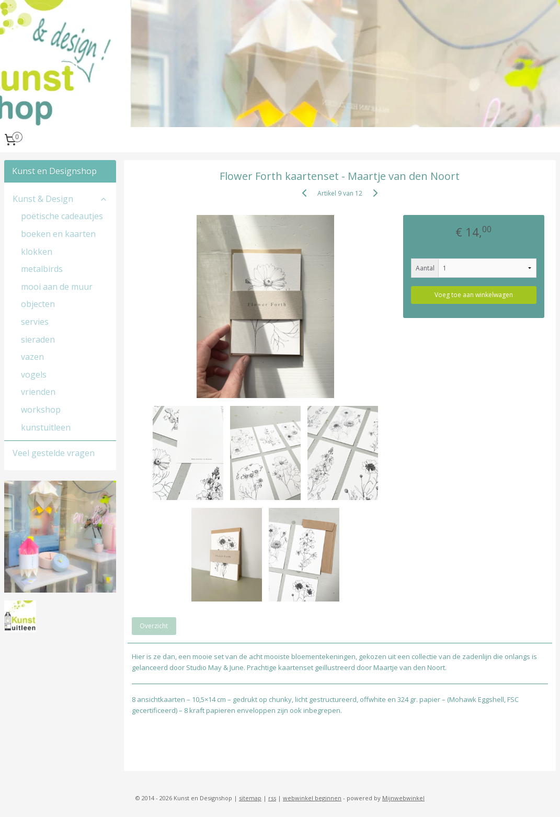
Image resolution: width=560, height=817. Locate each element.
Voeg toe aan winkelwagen (474, 294)
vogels (34, 374)
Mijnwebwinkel (403, 798)
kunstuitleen (46, 427)
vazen (32, 356)
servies (35, 321)
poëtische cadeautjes (62, 216)
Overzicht (154, 626)
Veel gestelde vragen (54, 453)
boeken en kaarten (58, 234)
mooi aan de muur (57, 286)
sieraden (38, 339)
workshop (41, 409)
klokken (36, 251)
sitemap (250, 798)
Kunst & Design (60, 199)
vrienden (38, 392)
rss (272, 798)
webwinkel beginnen (312, 798)
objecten (38, 304)
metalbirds (42, 269)
